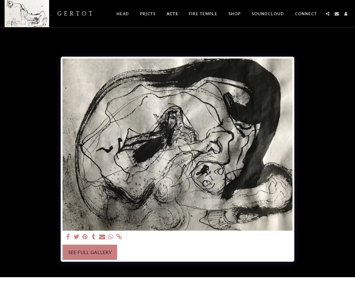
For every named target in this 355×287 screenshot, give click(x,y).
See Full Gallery (90, 252)
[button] (327, 14)
